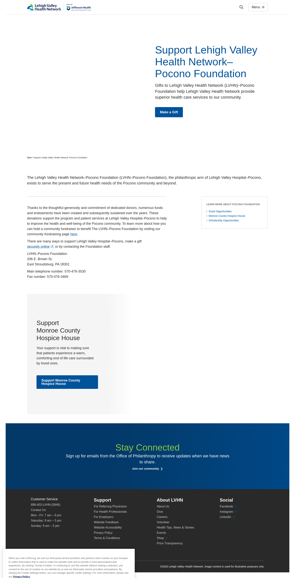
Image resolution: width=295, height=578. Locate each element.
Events (161, 532)
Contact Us (38, 510)
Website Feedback (106, 522)
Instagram (228, 511)
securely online (40, 246)
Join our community (150, 468)
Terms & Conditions (107, 538)
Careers (162, 517)
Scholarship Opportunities (224, 220)
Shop (162, 538)
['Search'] (241, 7)
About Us (163, 506)
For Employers (103, 517)
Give (29, 157)
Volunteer (163, 522)
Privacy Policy (103, 532)
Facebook (228, 506)
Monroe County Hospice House (227, 216)
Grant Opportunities (220, 211)
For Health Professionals (110, 511)
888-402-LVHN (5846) (45, 504)
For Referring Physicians (110, 506)
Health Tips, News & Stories (175, 527)
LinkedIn (227, 517)
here (73, 234)
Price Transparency (170, 543)
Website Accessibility (108, 527)
